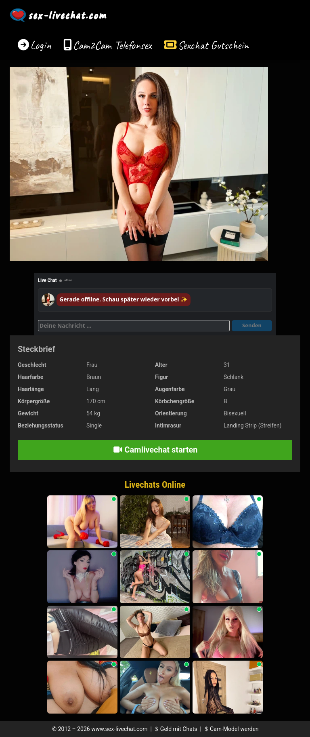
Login (40, 45)
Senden (252, 325)
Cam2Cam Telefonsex (112, 45)
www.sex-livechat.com (119, 729)
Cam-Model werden (230, 729)
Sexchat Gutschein (213, 45)
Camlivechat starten (155, 450)
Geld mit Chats (175, 729)
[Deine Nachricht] (134, 325)
